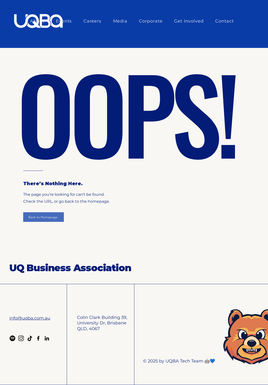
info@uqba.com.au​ (29, 318)
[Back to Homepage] (43, 217)
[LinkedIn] (47, 338)
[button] (40, 21)
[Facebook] (38, 338)
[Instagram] (21, 338)
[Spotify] (12, 338)
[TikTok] (30, 338)
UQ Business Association (70, 268)
